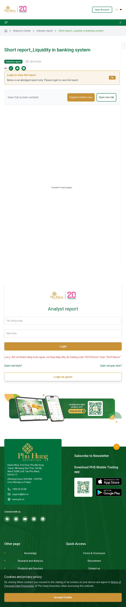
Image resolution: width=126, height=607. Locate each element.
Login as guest (63, 376)
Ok (112, 77)
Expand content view (81, 97)
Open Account (102, 9)
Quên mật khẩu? (13, 365)
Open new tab (106, 97)
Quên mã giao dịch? (111, 365)
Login (63, 346)
